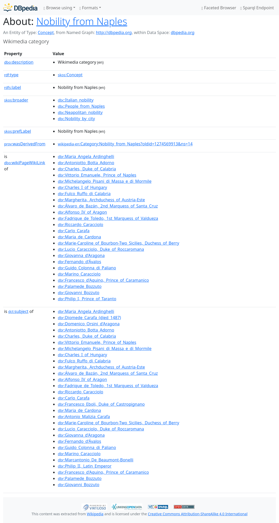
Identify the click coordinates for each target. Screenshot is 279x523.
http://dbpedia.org (114, 32)
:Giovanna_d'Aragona (81, 255)
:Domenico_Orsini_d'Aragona (88, 324)
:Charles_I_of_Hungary (82, 187)
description (19, 62)
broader (16, 100)
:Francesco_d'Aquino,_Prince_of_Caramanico (103, 280)
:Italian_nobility (75, 100)
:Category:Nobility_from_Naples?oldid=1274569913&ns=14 (125, 144)
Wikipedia (95, 513)
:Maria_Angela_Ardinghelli (86, 156)
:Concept (70, 75)
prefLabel (17, 131)
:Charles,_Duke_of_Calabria (87, 169)
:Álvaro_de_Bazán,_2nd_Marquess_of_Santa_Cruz (108, 206)
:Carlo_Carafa (73, 231)
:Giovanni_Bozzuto (78, 292)
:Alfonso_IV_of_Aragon (82, 212)
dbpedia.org (182, 32)
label (12, 87)
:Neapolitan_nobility (80, 112)
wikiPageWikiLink (24, 162)
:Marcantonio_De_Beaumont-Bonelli (95, 460)
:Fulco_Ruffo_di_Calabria (84, 193)
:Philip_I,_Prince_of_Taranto (87, 299)
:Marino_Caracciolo (79, 274)
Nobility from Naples (81, 21)
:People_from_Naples (81, 106)
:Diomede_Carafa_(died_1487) (89, 317)
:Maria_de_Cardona (79, 237)
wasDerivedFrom (24, 144)
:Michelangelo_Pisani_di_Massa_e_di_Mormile (104, 181)
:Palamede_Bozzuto (79, 286)
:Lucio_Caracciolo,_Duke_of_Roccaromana (101, 249)
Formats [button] (88, 8)
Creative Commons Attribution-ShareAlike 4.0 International (197, 513)
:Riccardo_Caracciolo (80, 224)
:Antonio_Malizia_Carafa (84, 416)
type (11, 75)
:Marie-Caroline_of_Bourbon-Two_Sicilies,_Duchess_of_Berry (118, 243)
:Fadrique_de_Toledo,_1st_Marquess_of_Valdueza (108, 218)
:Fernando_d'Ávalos (79, 261)
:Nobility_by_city (76, 118)
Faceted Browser (218, 8)
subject (18, 311)
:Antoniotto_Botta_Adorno (86, 162)
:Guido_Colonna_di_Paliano (87, 268)
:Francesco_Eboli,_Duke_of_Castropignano (101, 404)
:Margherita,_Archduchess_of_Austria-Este (101, 200)
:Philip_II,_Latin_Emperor (84, 466)
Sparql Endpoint (257, 8)
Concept (46, 32)
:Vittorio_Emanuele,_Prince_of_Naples (97, 175)
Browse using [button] (58, 8)
